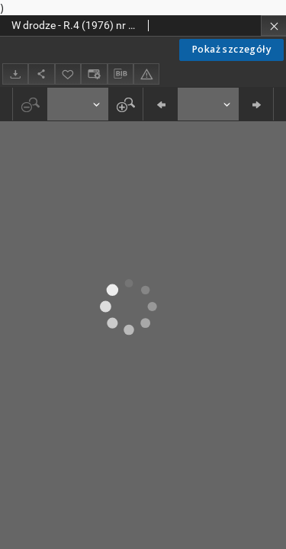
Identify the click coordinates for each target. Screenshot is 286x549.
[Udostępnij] (41, 73)
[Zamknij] (273, 25)
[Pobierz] (15, 73)
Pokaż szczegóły (231, 49)
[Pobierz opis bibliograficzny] (120, 74)
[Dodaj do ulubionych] (68, 73)
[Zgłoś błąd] (146, 73)
